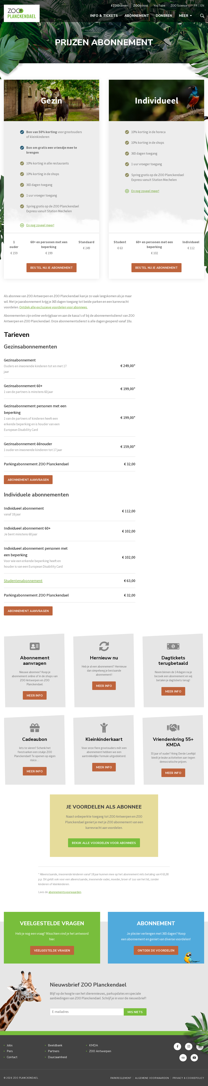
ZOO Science (178, 6)
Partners (53, 1051)
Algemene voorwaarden (152, 1078)
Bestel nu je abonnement (51, 268)
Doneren (164, 16)
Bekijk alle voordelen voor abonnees (104, 843)
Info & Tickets (104, 16)
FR (195, 6)
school (140, 6)
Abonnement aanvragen (28, 480)
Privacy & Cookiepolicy (188, 1078)
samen (119, 6)
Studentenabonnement (23, 580)
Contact (12, 1057)
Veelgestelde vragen (52, 950)
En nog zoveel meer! (40, 225)
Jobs (10, 1045)
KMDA (93, 1045)
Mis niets (135, 1012)
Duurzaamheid (57, 1057)
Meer (185, 16)
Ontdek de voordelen (156, 950)
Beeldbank (55, 1045)
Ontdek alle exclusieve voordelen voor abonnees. (53, 307)
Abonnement (136, 16)
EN (202, 6)
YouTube (159, 6)
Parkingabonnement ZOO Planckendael (36, 595)
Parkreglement (120, 1078)
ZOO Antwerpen (100, 1051)
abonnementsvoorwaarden (65, 892)
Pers (10, 1051)
